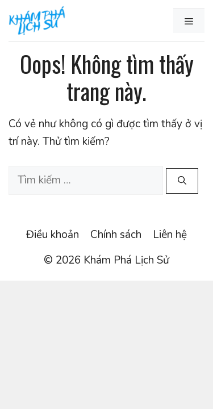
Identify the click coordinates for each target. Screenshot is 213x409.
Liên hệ (170, 234)
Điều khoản (52, 234)
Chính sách (115, 234)
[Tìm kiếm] (182, 181)
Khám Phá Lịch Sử (126, 260)
